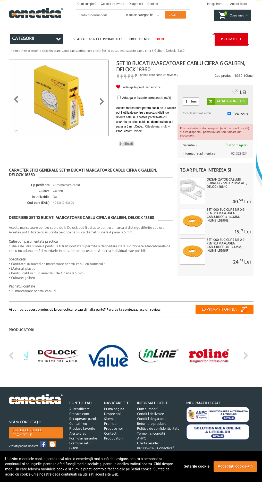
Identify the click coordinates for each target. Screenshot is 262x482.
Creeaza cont (79, 414)
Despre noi (136, 3)
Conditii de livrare (112, 3)
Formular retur (80, 443)
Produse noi (139, 39)
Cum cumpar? (87, 3)
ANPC (141, 439)
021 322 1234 (239, 153)
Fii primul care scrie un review (156, 75)
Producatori (113, 439)
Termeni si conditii (151, 434)
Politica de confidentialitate (158, 429)
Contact (152, 3)
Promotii (231, 39)
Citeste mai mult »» (158, 126)
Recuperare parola (83, 419)
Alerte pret (77, 434)
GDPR (73, 448)
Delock (137, 131)
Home (15, 51)
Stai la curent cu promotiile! (97, 39)
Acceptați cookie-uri (235, 466)
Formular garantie (83, 439)
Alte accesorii (30, 51)
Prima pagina (114, 409)
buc (194, 101)
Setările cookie (196, 466)
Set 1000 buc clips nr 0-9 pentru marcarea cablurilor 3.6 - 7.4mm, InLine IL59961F (225, 245)
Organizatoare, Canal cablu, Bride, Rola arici (70, 51)
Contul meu (78, 424)
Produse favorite (82, 429)
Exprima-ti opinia (219, 309)
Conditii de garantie (152, 419)
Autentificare (79, 409)
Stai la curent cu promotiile (28, 432)
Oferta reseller (148, 443)
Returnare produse (151, 424)
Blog (161, 39)
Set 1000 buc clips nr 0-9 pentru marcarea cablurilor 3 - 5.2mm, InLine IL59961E (225, 215)
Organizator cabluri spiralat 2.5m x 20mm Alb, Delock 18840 (227, 183)
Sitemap (110, 419)
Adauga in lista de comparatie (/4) (146, 98)
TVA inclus (240, 114)
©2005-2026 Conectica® (155, 448)
